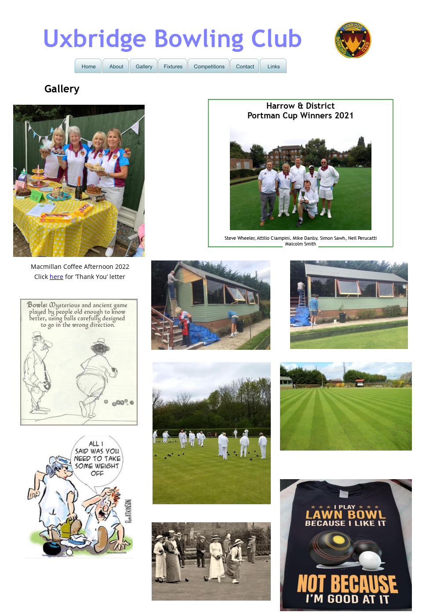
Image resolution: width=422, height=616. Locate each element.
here (56, 276)
